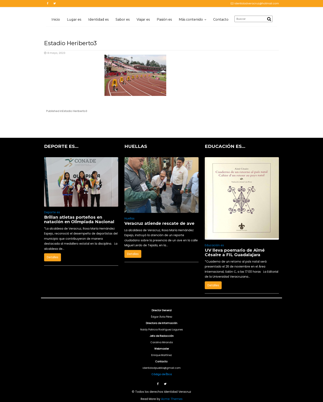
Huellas (129, 218)
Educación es (214, 245)
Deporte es (52, 212)
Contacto (220, 19)
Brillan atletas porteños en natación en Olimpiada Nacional (79, 219)
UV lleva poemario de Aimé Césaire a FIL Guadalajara (235, 252)
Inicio (55, 19)
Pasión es (164, 19)
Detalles (52, 257)
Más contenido (191, 19)
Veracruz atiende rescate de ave (159, 223)
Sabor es (123, 19)
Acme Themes (172, 399)
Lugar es (74, 19)
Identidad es (98, 19)
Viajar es (143, 19)
